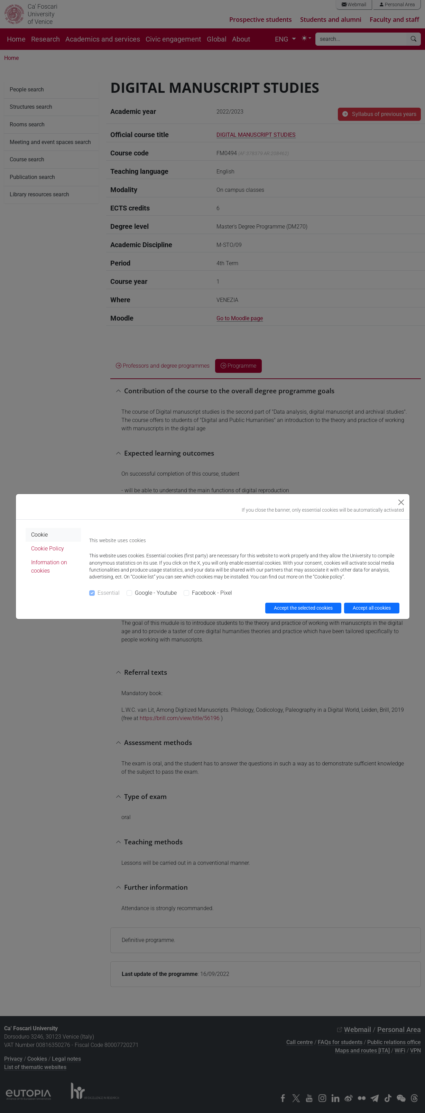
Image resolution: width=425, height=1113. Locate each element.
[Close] (401, 502)
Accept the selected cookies (303, 608)
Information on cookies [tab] (49, 566)
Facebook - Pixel (212, 593)
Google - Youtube (156, 593)
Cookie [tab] (39, 534)
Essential (109, 593)
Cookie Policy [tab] (47, 548)
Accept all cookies (372, 608)
